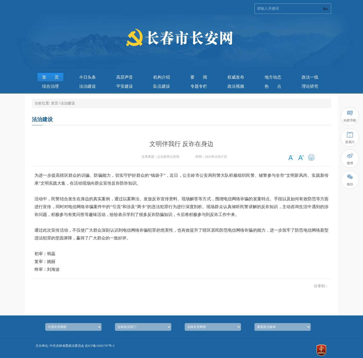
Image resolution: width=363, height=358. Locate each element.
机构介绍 (161, 77)
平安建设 (124, 86)
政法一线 (310, 77)
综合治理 (50, 86)
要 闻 (198, 77)
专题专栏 (198, 86)
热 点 (273, 86)
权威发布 (235, 77)
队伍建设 (161, 86)
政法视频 (235, 86)
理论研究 (310, 86)
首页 (50, 77)
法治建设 (87, 86)
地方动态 (273, 77)
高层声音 (124, 77)
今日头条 (87, 77)
